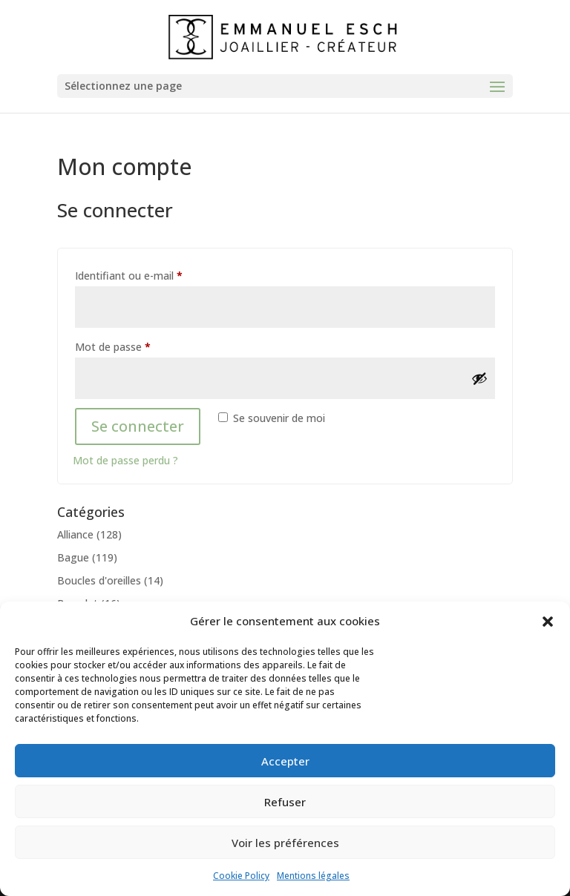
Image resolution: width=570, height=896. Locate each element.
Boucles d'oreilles (99, 580)
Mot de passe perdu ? (125, 460)
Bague (73, 557)
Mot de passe (139, 345)
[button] (547, 621)
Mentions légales (313, 875)
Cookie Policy (241, 875)
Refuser (285, 801)
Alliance (75, 534)
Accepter (285, 761)
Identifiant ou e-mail (155, 274)
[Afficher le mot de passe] (479, 378)
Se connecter (137, 426)
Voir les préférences (285, 842)
